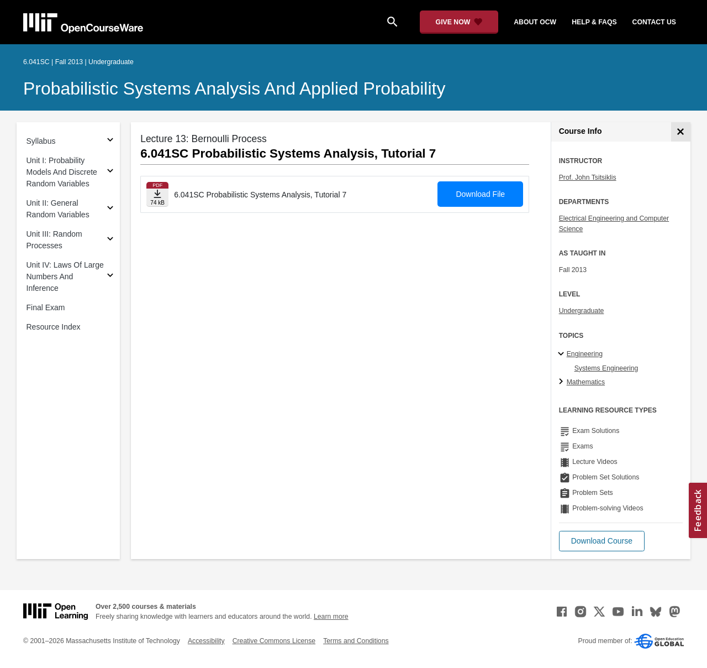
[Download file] (157, 194)
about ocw (535, 22)
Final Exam (46, 307)
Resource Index (54, 326)
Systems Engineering (606, 368)
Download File (480, 194)
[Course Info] (680, 132)
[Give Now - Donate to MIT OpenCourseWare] (459, 22)
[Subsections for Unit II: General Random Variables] (110, 209)
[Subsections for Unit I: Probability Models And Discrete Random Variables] (110, 172)
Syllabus (41, 141)
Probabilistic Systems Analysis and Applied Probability (234, 88)
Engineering (585, 354)
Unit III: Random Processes (54, 239)
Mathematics (586, 382)
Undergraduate (581, 311)
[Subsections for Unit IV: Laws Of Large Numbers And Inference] (110, 276)
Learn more (331, 616)
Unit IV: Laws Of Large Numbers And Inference (65, 276)
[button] (602, 541)
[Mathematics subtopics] (562, 382)
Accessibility (206, 641)
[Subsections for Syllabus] (110, 141)
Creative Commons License (274, 641)
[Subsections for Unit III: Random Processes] (110, 240)
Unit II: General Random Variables (58, 209)
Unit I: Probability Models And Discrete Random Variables (62, 172)
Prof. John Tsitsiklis (587, 177)
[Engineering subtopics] (562, 354)
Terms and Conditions (355, 641)
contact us (654, 22)
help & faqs (594, 22)
